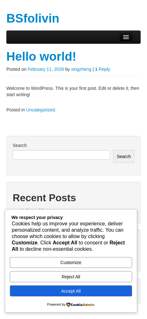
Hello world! (41, 56)
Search (20, 145)
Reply (102, 69)
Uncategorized (40, 109)
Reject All (71, 276)
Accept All (71, 291)
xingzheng (81, 69)
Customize (70, 262)
